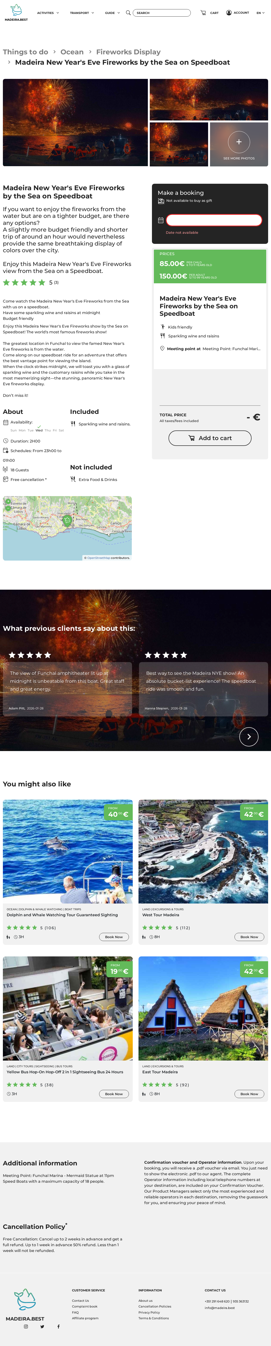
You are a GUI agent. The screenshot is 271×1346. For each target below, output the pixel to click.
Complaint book (84, 1306)
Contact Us (80, 1300)
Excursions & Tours (168, 909)
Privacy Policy (149, 1312)
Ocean (72, 52)
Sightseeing (44, 1066)
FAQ (75, 1312)
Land (146, 909)
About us (145, 1300)
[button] (58, 13)
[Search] (162, 13)
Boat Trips (73, 909)
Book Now (114, 937)
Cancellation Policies (155, 1306)
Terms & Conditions (154, 1318)
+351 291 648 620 (217, 1301)
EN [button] (259, 13)
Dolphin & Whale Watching (41, 909)
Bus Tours (64, 1066)
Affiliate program (85, 1318)
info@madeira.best (220, 1308)
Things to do (25, 52)
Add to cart (210, 438)
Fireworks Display (128, 52)
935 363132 (241, 1301)
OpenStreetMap (98, 558)
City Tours (25, 1066)
